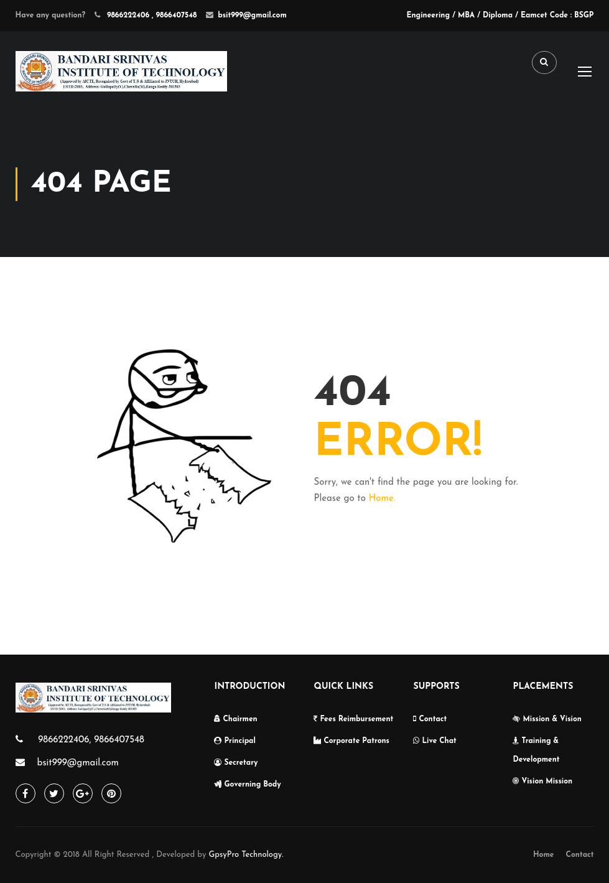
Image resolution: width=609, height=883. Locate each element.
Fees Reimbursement (353, 719)
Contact (430, 719)
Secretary (236, 763)
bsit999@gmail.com (252, 15)
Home (543, 855)
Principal (234, 741)
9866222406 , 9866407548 (151, 15)
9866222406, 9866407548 (89, 740)
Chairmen (235, 719)
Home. (382, 498)
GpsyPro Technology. (245, 855)
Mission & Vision (547, 719)
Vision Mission (542, 781)
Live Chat (434, 741)
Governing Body (247, 784)
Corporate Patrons (351, 741)
